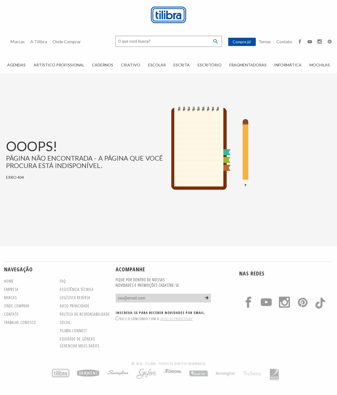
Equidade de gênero (77, 339)
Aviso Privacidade (74, 306)
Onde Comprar (67, 41)
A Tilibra (38, 41)
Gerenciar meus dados (79, 345)
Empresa (11, 289)
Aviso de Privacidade (177, 318)
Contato (284, 41)
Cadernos (102, 65)
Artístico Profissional (59, 65)
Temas (265, 41)
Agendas (16, 65)
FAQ (63, 281)
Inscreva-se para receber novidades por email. (160, 312)
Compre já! (242, 41)
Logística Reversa (75, 297)
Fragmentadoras (248, 65)
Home (9, 281)
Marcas (17, 41)
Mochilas (319, 65)
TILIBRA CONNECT (73, 330)
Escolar (157, 65)
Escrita (181, 65)
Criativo (130, 65)
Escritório (210, 65)
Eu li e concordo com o (154, 318)
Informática (287, 65)
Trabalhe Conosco (20, 322)
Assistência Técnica (77, 289)
